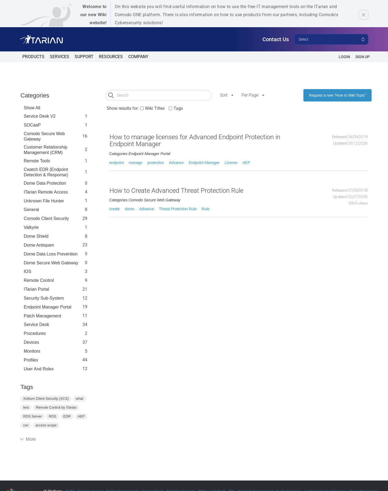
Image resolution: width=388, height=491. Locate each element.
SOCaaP (32, 125)
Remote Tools (37, 161)
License (230, 162)
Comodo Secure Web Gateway (44, 136)
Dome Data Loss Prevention (51, 254)
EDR (67, 416)
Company (138, 56)
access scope (46, 425)
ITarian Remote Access (46, 192)
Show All (32, 108)
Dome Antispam (39, 245)
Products (33, 56)
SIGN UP (362, 57)
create (114, 209)
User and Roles (39, 369)
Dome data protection (45, 183)
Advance (176, 162)
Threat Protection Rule (178, 209)
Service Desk (36, 324)
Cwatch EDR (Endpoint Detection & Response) (46, 172)
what (79, 399)
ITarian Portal (36, 289)
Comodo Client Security (46, 218)
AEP (81, 416)
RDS (52, 416)
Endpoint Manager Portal (47, 307)
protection (155, 162)
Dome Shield (36, 236)
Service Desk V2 (40, 116)
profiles (31, 360)
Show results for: (123, 108)
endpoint (116, 162)
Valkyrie (31, 227)
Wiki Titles (155, 108)
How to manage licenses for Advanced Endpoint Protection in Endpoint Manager (194, 140)
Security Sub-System (44, 298)
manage (136, 162)
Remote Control (39, 280)
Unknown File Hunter (44, 201)
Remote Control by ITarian (56, 407)
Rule (206, 209)
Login (344, 57)
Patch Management (42, 316)
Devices (31, 342)
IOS (27, 271)
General (31, 209)
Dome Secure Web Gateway (51, 263)
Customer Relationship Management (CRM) (45, 150)
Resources (111, 56)
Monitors (32, 351)
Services (59, 56)
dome (129, 209)
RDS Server (32, 416)
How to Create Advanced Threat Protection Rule (176, 190)
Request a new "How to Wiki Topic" (337, 95)
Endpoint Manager (204, 162)
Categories (34, 95)
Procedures (35, 333)
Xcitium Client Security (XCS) (46, 399)
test (26, 407)
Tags (178, 108)
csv (26, 425)
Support (84, 56)
